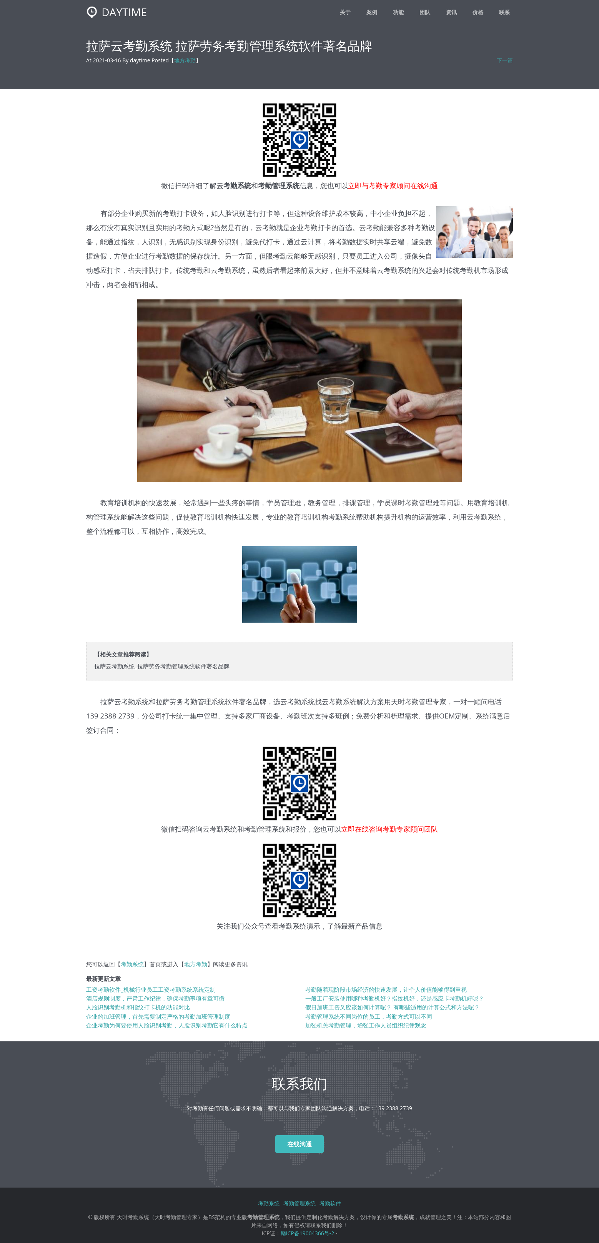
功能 (398, 12)
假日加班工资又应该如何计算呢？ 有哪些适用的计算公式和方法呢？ (392, 1007)
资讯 (451, 12)
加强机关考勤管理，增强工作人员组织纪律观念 (365, 1025)
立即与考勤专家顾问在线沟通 (393, 185)
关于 (345, 12)
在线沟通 (299, 1144)
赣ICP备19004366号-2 (307, 1233)
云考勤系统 (220, 829)
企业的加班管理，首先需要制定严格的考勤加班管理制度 (158, 1016)
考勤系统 (132, 964)
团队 (424, 12)
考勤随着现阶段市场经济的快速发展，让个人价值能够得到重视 (386, 990)
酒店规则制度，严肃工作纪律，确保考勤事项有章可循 (155, 998)
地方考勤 (185, 60)
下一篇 (505, 60)
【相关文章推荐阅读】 (123, 654)
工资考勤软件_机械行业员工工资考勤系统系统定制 (151, 990)
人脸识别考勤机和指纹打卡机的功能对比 (138, 1007)
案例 (371, 12)
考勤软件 (330, 1203)
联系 (504, 12)
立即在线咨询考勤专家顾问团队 (389, 829)
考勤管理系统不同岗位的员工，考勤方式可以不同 (368, 1016)
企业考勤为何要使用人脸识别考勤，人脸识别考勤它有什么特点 (167, 1025)
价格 (478, 12)
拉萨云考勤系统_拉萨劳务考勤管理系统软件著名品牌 (162, 666)
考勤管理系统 (299, 1203)
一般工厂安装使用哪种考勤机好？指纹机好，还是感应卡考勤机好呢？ (394, 998)
